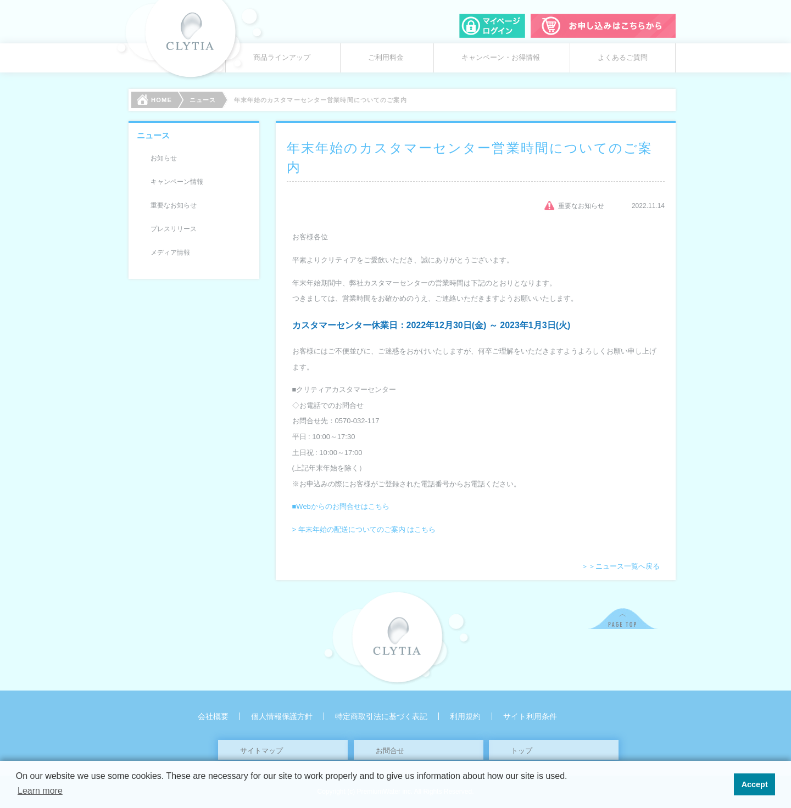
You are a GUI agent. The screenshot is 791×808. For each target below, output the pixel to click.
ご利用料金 (386, 57)
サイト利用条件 (530, 716)
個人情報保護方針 (282, 716)
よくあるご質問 (623, 57)
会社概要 (213, 716)
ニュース (203, 100)
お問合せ (390, 751)
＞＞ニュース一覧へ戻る (620, 566)
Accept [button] (755, 784)
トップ (521, 751)
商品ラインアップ (281, 57)
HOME (154, 99)
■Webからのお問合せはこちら (340, 506)
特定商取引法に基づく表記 (381, 716)
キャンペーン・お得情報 (500, 57)
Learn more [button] (40, 790)
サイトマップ (261, 751)
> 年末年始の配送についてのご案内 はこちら (364, 529)
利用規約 (465, 716)
